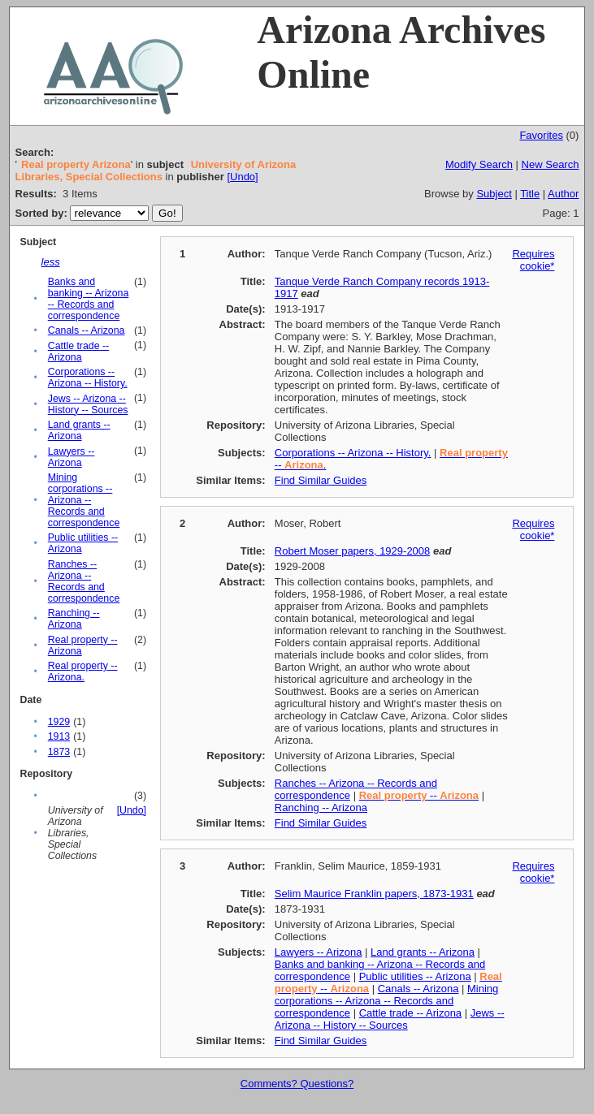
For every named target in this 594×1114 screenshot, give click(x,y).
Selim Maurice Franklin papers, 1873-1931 (374, 893)
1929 (59, 722)
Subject (493, 194)
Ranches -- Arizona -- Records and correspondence (84, 581)
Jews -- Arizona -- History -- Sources (88, 404)
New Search (550, 164)
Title (530, 194)
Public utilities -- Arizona (415, 976)
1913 (59, 736)
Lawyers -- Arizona (71, 457)
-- (419, 795)
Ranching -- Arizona (74, 618)
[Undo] (242, 177)
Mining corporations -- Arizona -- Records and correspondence (84, 500)
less (50, 262)
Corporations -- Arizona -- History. (88, 377)
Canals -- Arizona (86, 330)
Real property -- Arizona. (83, 671)
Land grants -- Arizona (79, 430)
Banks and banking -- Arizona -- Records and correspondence (88, 299)
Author (563, 194)
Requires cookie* (533, 260)
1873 (59, 752)
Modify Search (479, 164)
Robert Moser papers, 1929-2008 (353, 551)
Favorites (540, 135)
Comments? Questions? (297, 1083)
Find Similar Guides (320, 480)
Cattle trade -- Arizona (78, 351)
